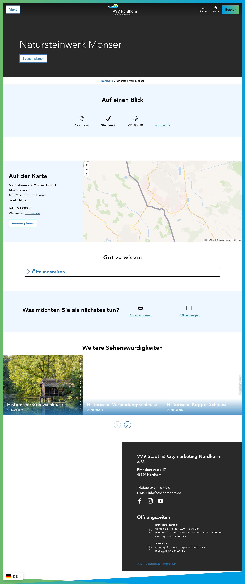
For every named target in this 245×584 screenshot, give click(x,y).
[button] (230, 9)
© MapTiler (209, 240)
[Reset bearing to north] (86, 174)
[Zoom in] (86, 164)
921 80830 (135, 125)
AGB (139, 563)
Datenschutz (152, 563)
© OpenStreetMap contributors (227, 240)
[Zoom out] (86, 169)
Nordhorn (107, 80)
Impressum (169, 563)
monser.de (162, 125)
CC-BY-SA (80, 405)
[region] (162, 201)
